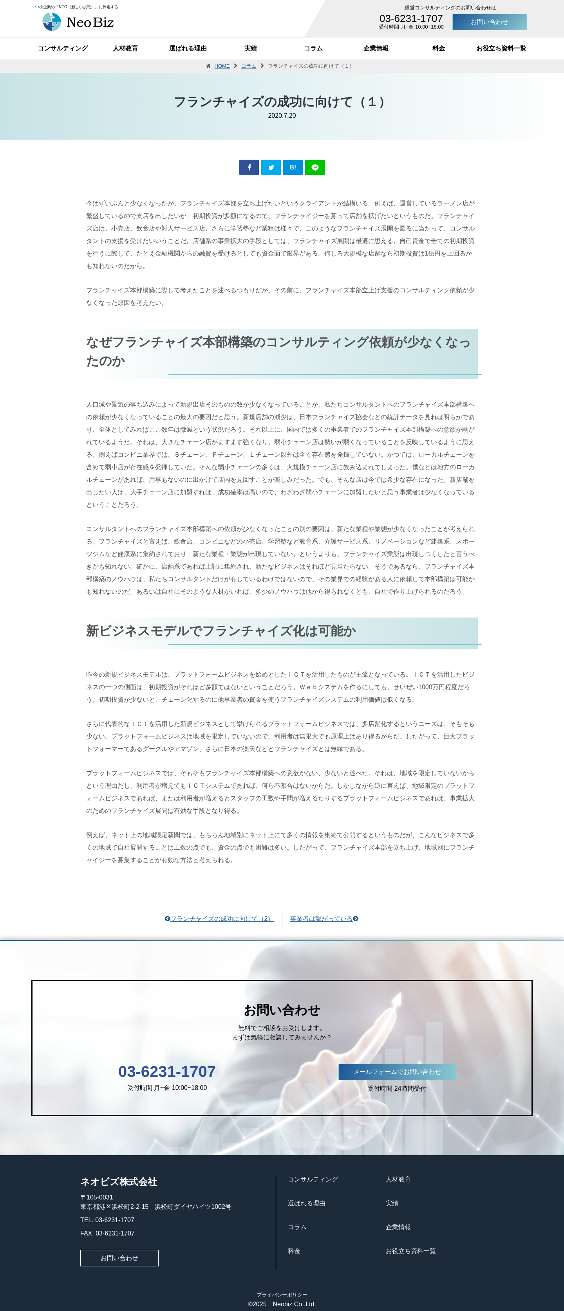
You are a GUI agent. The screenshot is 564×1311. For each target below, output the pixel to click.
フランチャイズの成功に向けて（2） (219, 918)
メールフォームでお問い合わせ (397, 1071)
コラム (313, 48)
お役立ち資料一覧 (501, 48)
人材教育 (125, 48)
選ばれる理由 (188, 48)
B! (293, 167)
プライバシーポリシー (282, 1295)
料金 (438, 48)
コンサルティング (63, 48)
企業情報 (376, 48)
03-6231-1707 (411, 18)
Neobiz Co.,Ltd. (291, 1304)
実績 (250, 48)
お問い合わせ (489, 21)
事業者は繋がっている (324, 918)
